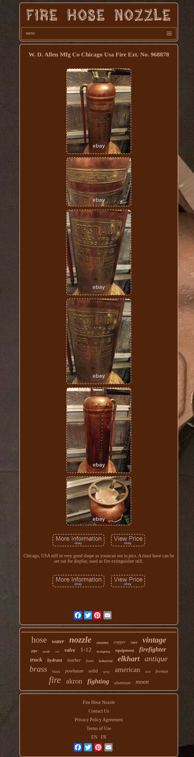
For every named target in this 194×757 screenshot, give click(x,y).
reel (57, 651)
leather (74, 660)
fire (55, 680)
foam (90, 661)
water (58, 641)
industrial (106, 661)
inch (148, 671)
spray (106, 671)
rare (134, 642)
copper (120, 642)
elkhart (128, 659)
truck (36, 659)
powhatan (74, 670)
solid (93, 670)
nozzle (80, 639)
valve (69, 650)
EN (94, 737)
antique (156, 658)
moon (142, 682)
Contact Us (99, 711)
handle (46, 651)
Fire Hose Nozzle (99, 702)
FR (103, 737)
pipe (34, 651)
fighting (98, 681)
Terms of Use (99, 728)
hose (39, 639)
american (127, 669)
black (56, 671)
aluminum (122, 683)
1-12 (86, 649)
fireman (161, 671)
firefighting (103, 651)
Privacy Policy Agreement (99, 719)
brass (38, 668)
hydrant (54, 660)
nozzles (102, 643)
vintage (154, 639)
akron (74, 681)
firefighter (152, 649)
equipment (124, 650)
